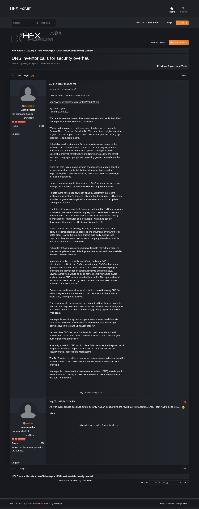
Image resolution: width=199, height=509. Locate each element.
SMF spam (63, 480)
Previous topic (165, 66)
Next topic (181, 66)
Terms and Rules (173, 504)
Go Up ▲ (185, 504)
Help (162, 504)
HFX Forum (20, 8)
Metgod (29, 105)
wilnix (29, 423)
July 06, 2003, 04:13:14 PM (62, 401)
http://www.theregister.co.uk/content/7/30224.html (74, 102)
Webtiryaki (58, 504)
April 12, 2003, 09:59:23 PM (62, 84)
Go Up (14, 469)
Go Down (16, 75)
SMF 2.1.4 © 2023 (17, 504)
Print (185, 75)
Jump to (144, 482)
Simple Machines (33, 504)
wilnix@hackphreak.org (107, 425)
